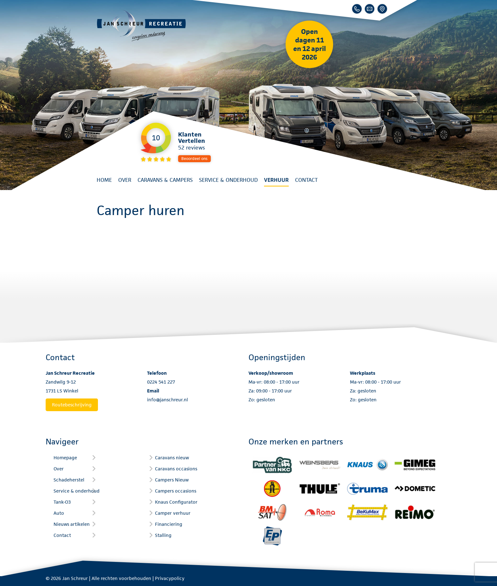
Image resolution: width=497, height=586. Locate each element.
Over (124, 179)
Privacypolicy (169, 578)
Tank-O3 (62, 502)
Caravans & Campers (165, 179)
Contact (306, 179)
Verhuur (276, 179)
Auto (59, 513)
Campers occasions (175, 490)
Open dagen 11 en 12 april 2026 (309, 44)
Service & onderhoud (228, 179)
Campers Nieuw (172, 479)
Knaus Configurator (176, 502)
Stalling (163, 535)
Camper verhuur (172, 513)
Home (104, 179)
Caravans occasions (176, 468)
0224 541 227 (161, 382)
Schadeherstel (69, 479)
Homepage (65, 457)
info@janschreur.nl (167, 400)
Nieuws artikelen (72, 524)
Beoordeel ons (194, 158)
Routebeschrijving (72, 405)
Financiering (168, 524)
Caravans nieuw (172, 457)
